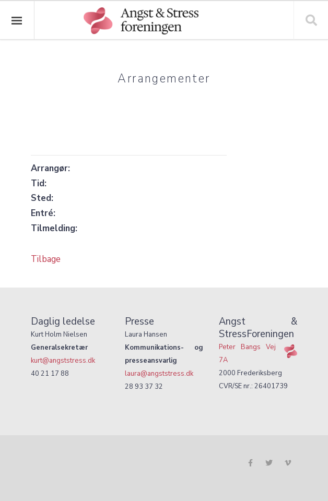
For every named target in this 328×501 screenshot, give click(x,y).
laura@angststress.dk (159, 373)
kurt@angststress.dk (63, 360)
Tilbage (46, 259)
